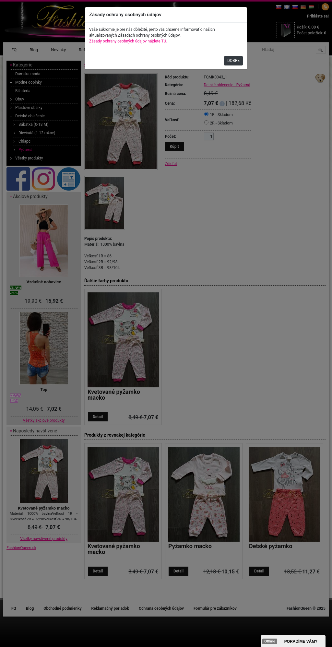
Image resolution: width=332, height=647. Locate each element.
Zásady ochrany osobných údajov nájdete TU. (128, 41)
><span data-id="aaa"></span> (293, 641)
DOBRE (233, 60)
